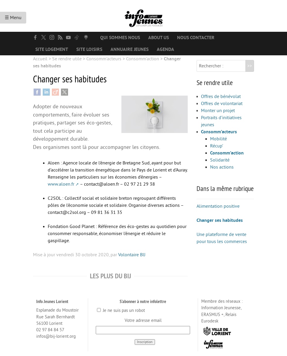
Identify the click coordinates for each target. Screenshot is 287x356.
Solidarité (220, 160)
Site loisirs (89, 49)
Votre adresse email (143, 320)
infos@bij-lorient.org (56, 336)
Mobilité (218, 139)
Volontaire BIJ (132, 254)
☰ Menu (13, 17)
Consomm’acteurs (103, 58)
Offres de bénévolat (221, 96)
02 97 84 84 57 (50, 329)
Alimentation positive (218, 206)
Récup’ (216, 146)
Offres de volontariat (222, 103)
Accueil (40, 58)
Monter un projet (218, 110)
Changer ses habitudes (220, 220)
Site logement (51, 49)
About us (158, 37)
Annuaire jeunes (129, 49)
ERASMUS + (212, 314)
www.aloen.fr (61, 184)
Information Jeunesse (221, 307)
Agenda (165, 49)
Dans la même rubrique (225, 188)
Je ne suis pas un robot (121, 310)
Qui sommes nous (120, 37)
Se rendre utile (67, 58)
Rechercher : (211, 66)
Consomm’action (142, 58)
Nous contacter (196, 37)
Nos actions (222, 167)
